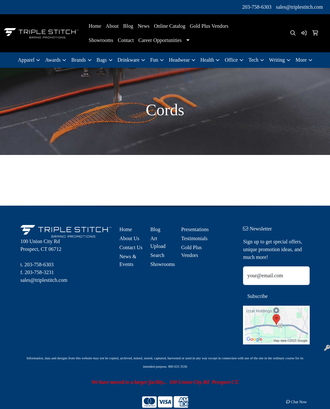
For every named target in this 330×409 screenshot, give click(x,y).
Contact (126, 40)
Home (95, 26)
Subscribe (257, 296)
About (112, 26)
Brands (78, 60)
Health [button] (207, 60)
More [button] (301, 60)
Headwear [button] (179, 60)
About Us (129, 238)
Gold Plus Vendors (209, 26)
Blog (128, 26)
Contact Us (130, 247)
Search (157, 255)
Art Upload (157, 242)
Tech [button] (253, 60)
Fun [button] (154, 60)
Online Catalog (169, 26)
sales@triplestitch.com (299, 7)
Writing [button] (277, 60)
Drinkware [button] (129, 60)
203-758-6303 (257, 7)
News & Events (127, 260)
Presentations (192, 229)
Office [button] (231, 60)
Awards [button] (53, 60)
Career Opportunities (160, 40)
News (143, 26)
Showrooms (101, 40)
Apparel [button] (26, 60)
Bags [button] (102, 60)
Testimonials (192, 238)
